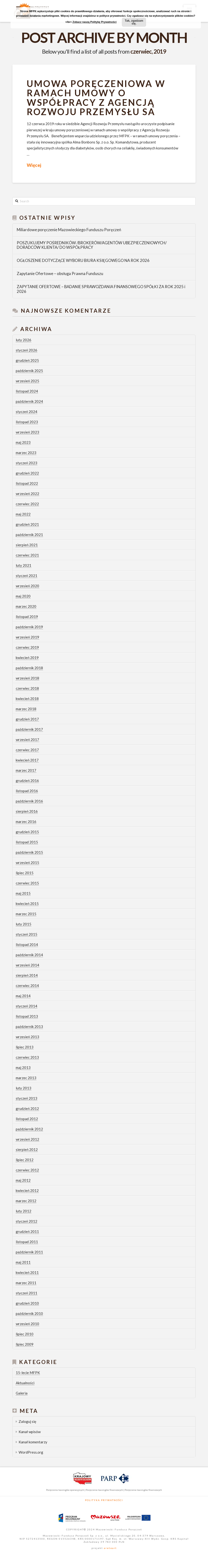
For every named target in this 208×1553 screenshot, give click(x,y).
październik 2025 (29, 370)
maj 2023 (23, 442)
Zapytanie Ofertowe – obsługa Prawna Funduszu (60, 273)
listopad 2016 (27, 791)
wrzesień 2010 (27, 1324)
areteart (110, 1548)
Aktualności (25, 1383)
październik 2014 (29, 955)
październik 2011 (29, 1252)
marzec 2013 (26, 1078)
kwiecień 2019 (27, 657)
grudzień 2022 (27, 473)
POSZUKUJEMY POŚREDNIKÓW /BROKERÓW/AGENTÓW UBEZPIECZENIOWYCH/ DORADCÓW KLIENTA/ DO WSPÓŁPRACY (92, 245)
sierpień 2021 (27, 545)
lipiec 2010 (24, 1334)
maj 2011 (23, 1262)
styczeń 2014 (26, 1006)
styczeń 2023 (26, 463)
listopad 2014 (27, 944)
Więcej (34, 165)
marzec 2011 (26, 1283)
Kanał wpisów (30, 1432)
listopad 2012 (27, 1119)
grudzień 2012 (27, 1108)
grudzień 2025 (27, 360)
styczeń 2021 (26, 575)
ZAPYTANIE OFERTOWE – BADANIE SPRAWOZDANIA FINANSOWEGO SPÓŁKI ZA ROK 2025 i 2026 (101, 289)
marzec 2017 (26, 770)
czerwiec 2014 (27, 985)
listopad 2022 (27, 483)
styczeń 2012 (26, 1221)
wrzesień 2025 (27, 381)
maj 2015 (23, 893)
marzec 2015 (26, 914)
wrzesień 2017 (27, 739)
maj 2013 (23, 1067)
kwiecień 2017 (27, 760)
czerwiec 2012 (27, 1170)
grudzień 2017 (27, 719)
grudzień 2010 (27, 1303)
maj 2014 (23, 996)
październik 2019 (29, 627)
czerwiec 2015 (27, 883)
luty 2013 (23, 1088)
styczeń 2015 (26, 934)
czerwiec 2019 (27, 647)
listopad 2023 (27, 422)
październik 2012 (29, 1129)
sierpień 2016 (27, 811)
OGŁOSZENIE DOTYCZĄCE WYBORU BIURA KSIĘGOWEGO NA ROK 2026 (83, 260)
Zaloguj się (27, 1421)
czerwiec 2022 (27, 504)
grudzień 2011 (27, 1231)
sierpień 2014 (27, 975)
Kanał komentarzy (33, 1442)
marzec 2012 (26, 1201)
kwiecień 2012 (27, 1190)
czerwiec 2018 (27, 688)
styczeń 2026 (26, 350)
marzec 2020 (26, 606)
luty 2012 (23, 1211)
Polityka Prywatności (104, 1500)
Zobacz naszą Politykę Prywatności (94, 21)
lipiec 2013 (24, 1047)
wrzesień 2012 (27, 1139)
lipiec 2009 (24, 1344)
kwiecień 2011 (27, 1272)
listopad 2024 (27, 391)
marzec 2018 (26, 709)
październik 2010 (29, 1313)
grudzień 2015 (27, 832)
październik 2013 (29, 1026)
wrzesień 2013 (27, 1037)
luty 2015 (23, 924)
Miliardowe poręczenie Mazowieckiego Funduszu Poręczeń (69, 230)
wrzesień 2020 (27, 586)
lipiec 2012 (24, 1160)
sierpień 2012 (27, 1149)
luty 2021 (23, 565)
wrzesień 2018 (27, 678)
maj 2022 (23, 514)
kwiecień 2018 (27, 698)
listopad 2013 (27, 1016)
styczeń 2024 (26, 411)
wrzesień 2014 (27, 965)
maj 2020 (23, 596)
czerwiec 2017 (27, 750)
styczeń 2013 (26, 1098)
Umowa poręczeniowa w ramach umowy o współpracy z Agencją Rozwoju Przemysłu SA (96, 97)
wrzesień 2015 (27, 862)
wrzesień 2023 (27, 432)
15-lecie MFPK (28, 1372)
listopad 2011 (27, 1242)
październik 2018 (29, 668)
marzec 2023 (26, 452)
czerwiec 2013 (27, 1057)
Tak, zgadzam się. (134, 22)
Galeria (21, 1393)
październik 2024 (29, 401)
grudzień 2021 (27, 524)
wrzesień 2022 (27, 493)
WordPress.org (31, 1452)
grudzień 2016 (27, 780)
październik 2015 (29, 852)
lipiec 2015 (24, 873)
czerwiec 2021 (27, 555)
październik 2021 (29, 534)
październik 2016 (29, 801)
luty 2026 (23, 340)
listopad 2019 (27, 616)
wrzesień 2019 (27, 637)
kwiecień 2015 (27, 903)
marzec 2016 (26, 821)
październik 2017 (29, 729)
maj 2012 (23, 1180)
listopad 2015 (27, 842)
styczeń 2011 (26, 1293)
